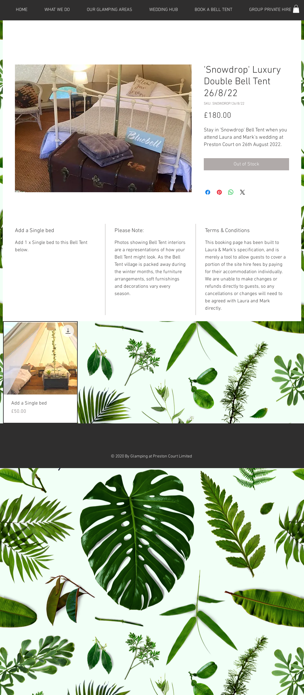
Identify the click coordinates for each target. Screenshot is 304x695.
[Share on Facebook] (207, 192)
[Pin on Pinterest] (219, 192)
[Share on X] (242, 192)
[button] (296, 9)
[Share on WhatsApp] (231, 192)
